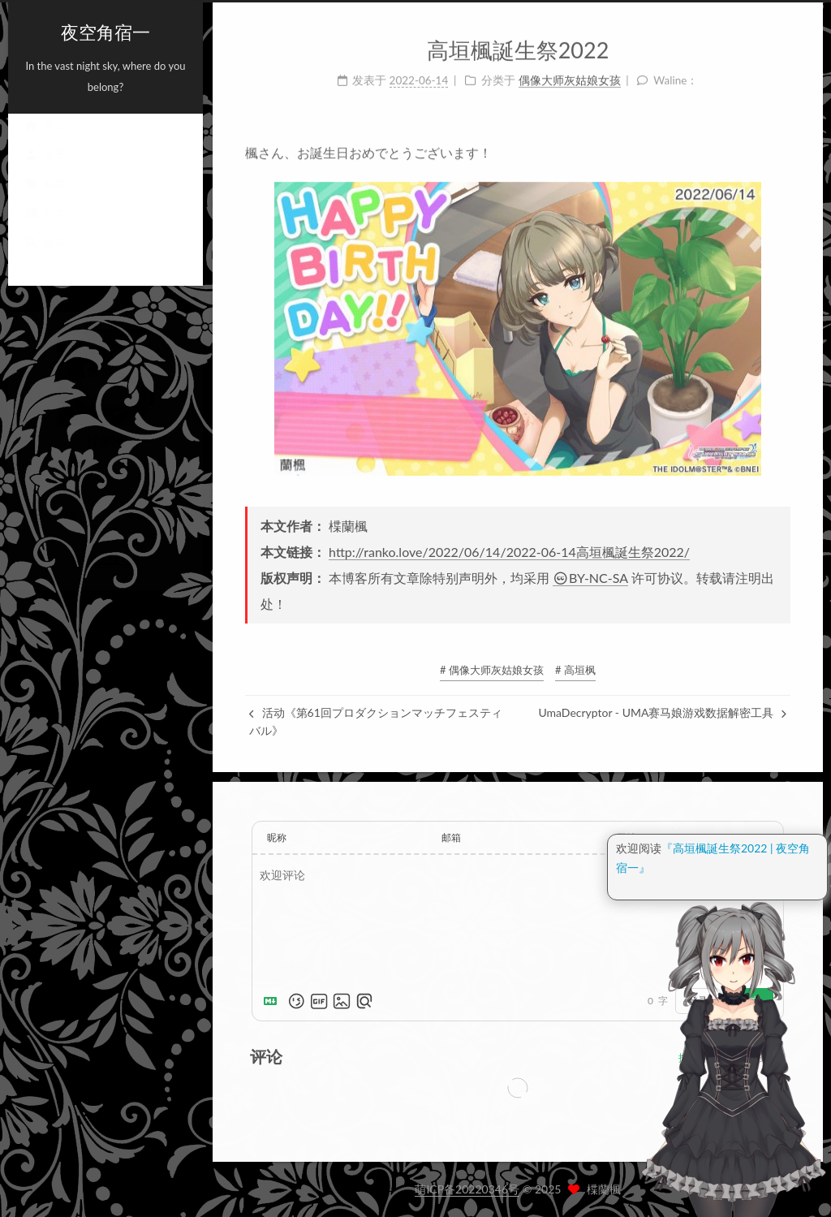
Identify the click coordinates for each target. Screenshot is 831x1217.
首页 (44, 140)
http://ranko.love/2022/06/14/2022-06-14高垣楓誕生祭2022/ (509, 551)
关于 (44, 169)
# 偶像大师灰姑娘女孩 (492, 669)
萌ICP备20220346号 (467, 1189)
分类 (44, 228)
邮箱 (451, 837)
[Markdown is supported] (273, 1001)
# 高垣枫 (575, 669)
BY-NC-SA (590, 577)
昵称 (276, 837)
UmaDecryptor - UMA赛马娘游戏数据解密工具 (662, 712)
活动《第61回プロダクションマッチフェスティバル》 (375, 721)
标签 (44, 198)
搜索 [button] (44, 257)
